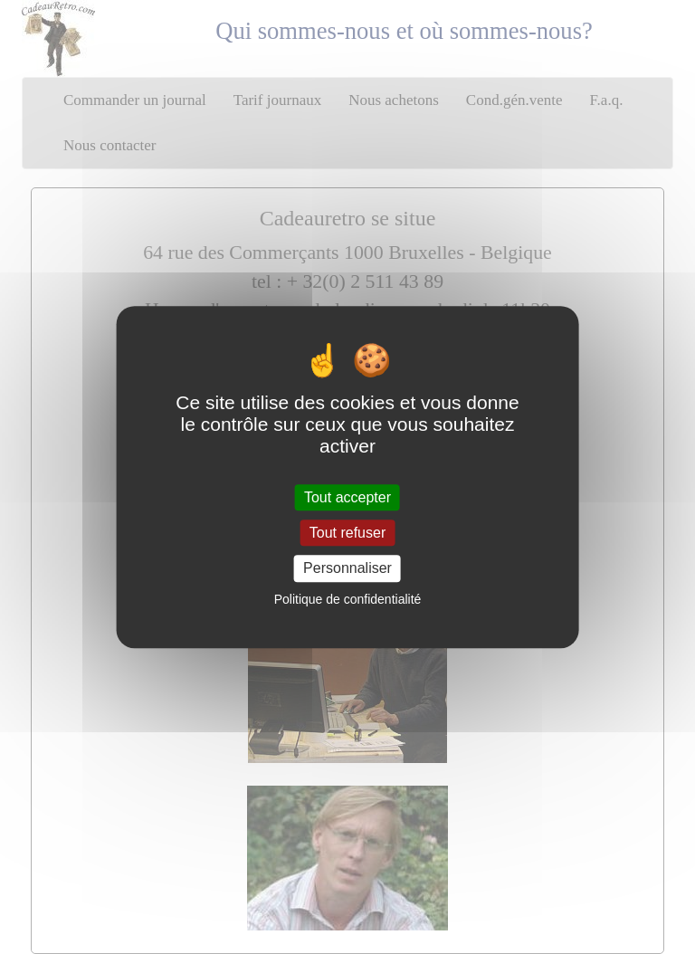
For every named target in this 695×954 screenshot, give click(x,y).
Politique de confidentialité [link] (348, 599)
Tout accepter (347, 497)
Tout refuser (347, 532)
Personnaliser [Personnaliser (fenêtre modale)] (347, 569)
